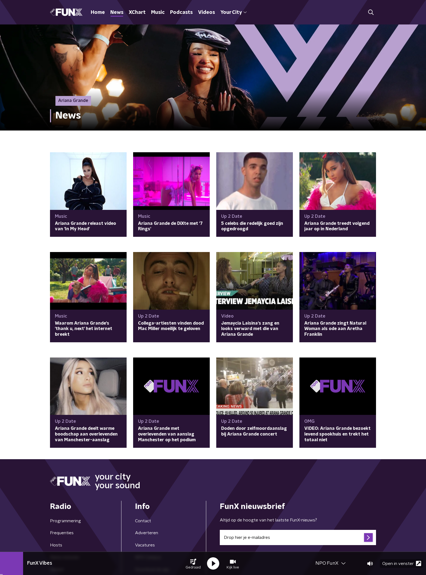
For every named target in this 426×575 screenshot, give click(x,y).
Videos (206, 12)
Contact (143, 521)
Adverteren (146, 533)
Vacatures (145, 545)
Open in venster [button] (401, 563)
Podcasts (181, 12)
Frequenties (62, 533)
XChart (137, 12)
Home (98, 12)
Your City (233, 12)
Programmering (65, 521)
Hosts (56, 545)
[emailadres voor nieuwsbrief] (298, 537)
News (116, 12)
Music (158, 12)
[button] (193, 563)
